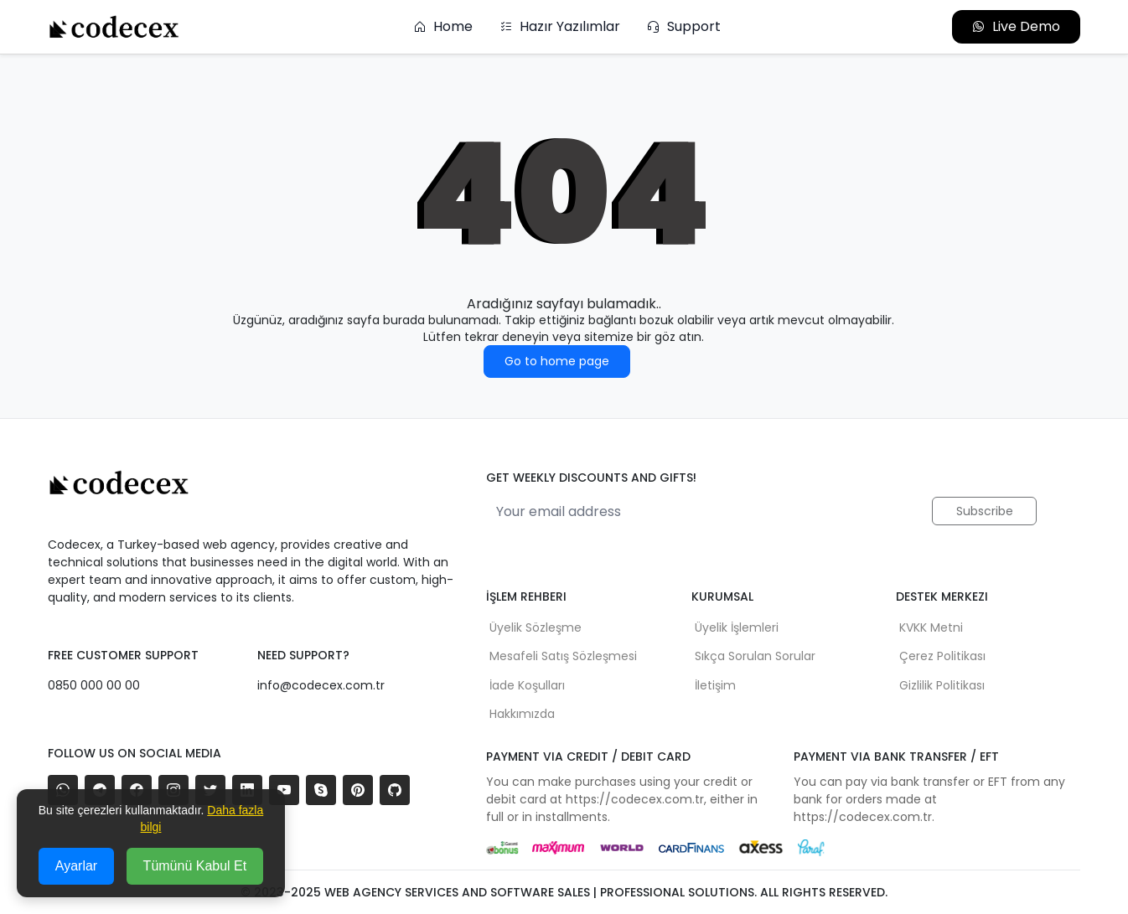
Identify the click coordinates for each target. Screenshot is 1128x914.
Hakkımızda (522, 713)
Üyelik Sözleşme (535, 627)
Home (443, 26)
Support (684, 26)
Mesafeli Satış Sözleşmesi (563, 656)
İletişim (715, 685)
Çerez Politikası (942, 656)
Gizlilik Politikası (942, 685)
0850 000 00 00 (94, 685)
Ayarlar (76, 866)
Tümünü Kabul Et (195, 866)
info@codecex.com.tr (321, 685)
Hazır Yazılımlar (559, 26)
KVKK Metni (931, 627)
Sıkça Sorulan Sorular (755, 656)
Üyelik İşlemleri (737, 627)
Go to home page (556, 361)
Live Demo (1016, 26)
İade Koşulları (527, 685)
